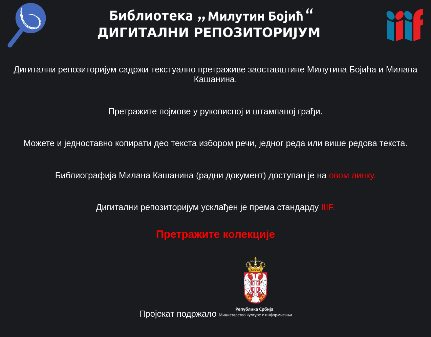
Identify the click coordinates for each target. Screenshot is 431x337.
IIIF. (328, 207)
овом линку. (352, 175)
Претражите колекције (215, 234)
